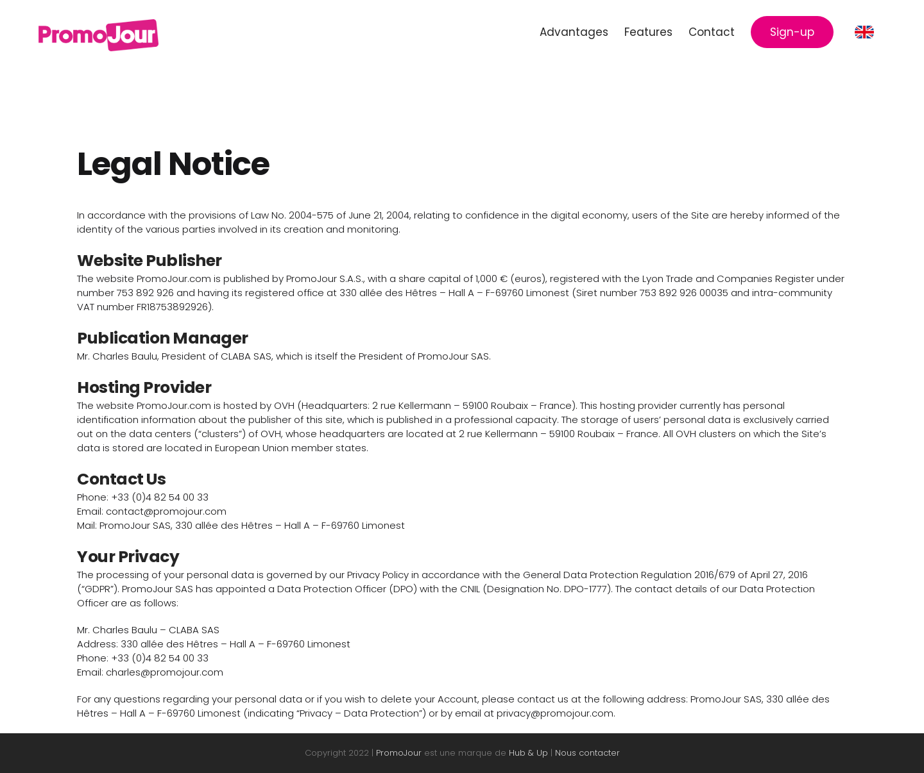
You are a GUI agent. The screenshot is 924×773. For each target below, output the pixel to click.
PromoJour (399, 753)
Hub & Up (528, 753)
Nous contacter (587, 753)
